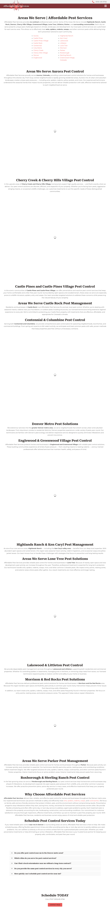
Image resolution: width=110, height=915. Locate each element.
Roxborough (64, 53)
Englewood (37, 58)
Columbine (37, 48)
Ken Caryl (63, 38)
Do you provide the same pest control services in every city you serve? (43, 868)
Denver (36, 55)
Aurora (35, 36)
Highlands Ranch (66, 36)
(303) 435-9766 (101, 2)
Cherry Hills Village (40, 53)
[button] (55, 853)
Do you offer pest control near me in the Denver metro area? (38, 853)
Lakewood (64, 41)
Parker (62, 50)
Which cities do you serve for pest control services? (35, 858)
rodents (77, 801)
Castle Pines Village (40, 41)
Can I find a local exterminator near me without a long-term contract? (42, 863)
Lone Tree (64, 46)
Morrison (63, 48)
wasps (82, 801)
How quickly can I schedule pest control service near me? (37, 874)
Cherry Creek (38, 50)
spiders (70, 801)
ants (65, 801)
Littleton (63, 43)
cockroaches (94, 801)
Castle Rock (37, 43)
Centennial (37, 46)
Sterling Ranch (65, 55)
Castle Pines (38, 38)
